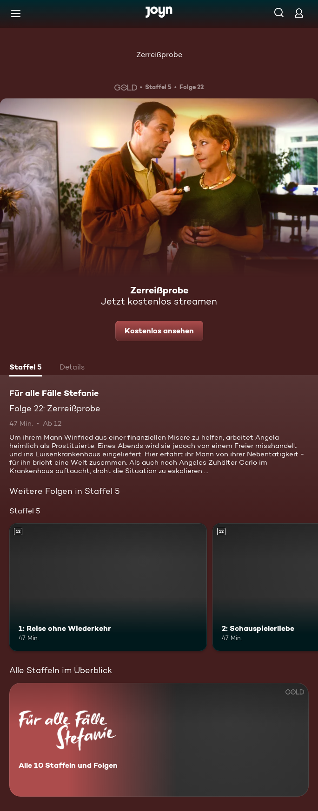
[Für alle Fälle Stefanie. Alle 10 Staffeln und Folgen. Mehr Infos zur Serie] (159, 740)
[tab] (25, 368)
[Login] (298, 13)
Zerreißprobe (159, 54)
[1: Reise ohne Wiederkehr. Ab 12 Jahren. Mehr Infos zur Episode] (108, 587)
